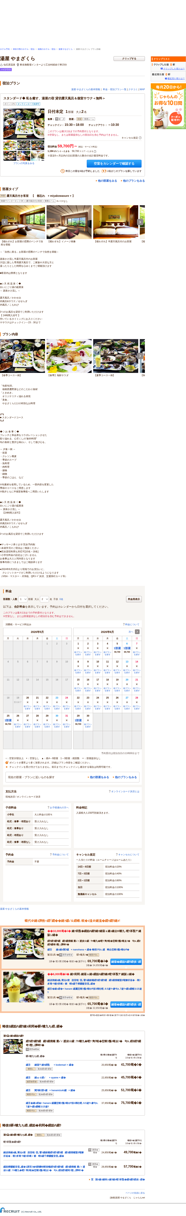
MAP (142, 89)
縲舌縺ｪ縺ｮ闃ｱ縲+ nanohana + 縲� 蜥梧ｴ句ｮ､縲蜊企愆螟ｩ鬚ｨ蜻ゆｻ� (88, 949)
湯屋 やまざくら (66, 49)
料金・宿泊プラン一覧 (114, 89)
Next (140, 222)
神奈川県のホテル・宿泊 (23, 49)
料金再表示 (134, 599)
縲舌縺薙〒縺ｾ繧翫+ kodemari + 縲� (49, 1065)
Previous (5, 222)
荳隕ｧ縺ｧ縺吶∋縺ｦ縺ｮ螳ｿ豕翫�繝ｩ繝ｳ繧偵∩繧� (118, 1179)
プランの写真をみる (23, 163)
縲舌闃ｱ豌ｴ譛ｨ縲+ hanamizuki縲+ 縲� (50, 1090)
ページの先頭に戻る (135, 1193)
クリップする (129, 58)
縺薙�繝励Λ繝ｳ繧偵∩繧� (126, 962)
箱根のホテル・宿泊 (46, 49)
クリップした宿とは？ (174, 68)
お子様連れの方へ (58, 807)
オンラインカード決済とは (123, 791)
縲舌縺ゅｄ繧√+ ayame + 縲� (46, 1077)
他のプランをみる (134, 180)
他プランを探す (28, 707)
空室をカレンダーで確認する (114, 163)
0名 (61, 599)
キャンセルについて (127, 854)
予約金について (59, 854)
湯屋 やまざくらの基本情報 (85, 89)
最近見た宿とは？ (176, 78)
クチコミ (133, 89)
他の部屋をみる (107, 180)
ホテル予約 (5, 49)
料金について (131, 624)
